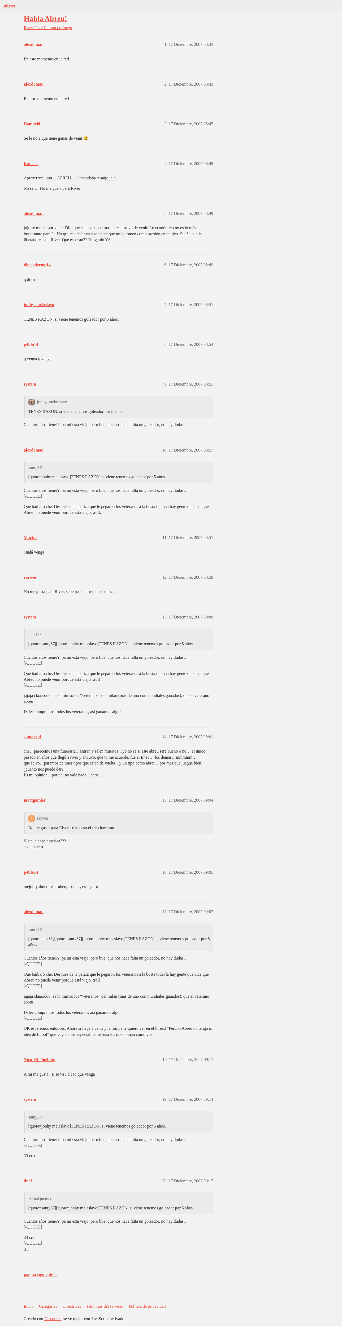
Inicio (29, 1306)
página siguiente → (41, 1274)
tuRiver (9, 5)
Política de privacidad (147, 1306)
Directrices (71, 1306)
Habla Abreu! (45, 18)
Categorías (48, 1306)
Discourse (52, 1318)
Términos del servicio (104, 1306)
